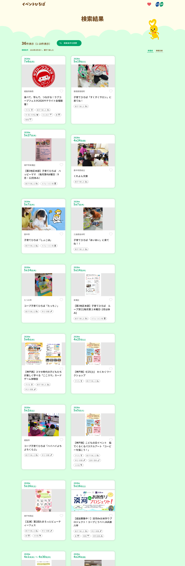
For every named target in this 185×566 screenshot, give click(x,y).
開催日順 (159, 50)
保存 (61, 91)
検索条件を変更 (70, 43)
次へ (98, 494)
